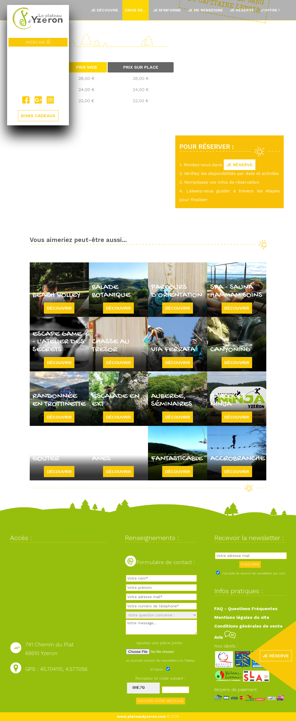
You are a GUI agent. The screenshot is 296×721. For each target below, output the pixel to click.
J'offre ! (270, 10)
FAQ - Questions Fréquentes (245, 608)
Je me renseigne (205, 10)
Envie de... (135, 10)
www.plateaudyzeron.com (141, 716)
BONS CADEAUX (38, 116)
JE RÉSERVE (239, 164)
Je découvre (104, 10)
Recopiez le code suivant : (160, 678)
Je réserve (242, 10)
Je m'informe (167, 10)
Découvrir (59, 308)
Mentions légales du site (241, 617)
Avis (225, 637)
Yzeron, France (38, 71)
